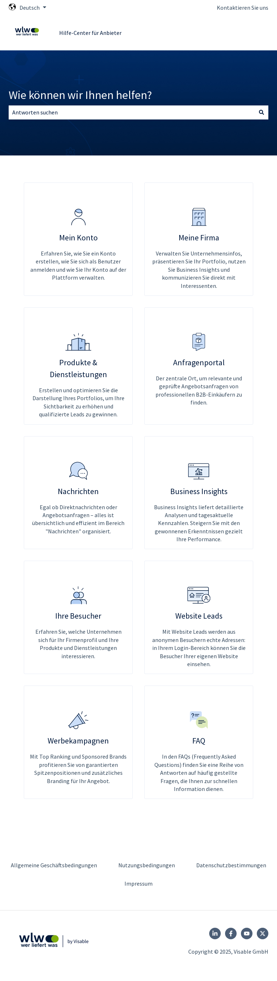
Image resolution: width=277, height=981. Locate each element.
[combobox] (132, 112)
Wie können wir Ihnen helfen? (80, 95)
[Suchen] (261, 112)
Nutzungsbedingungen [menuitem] (146, 865)
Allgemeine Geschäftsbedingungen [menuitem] (54, 865)
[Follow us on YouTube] (246, 933)
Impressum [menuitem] (138, 883)
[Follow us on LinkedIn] (215, 933)
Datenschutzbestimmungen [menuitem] (231, 865)
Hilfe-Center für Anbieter (90, 32)
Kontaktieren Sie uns (242, 7)
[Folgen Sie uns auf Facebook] (231, 933)
